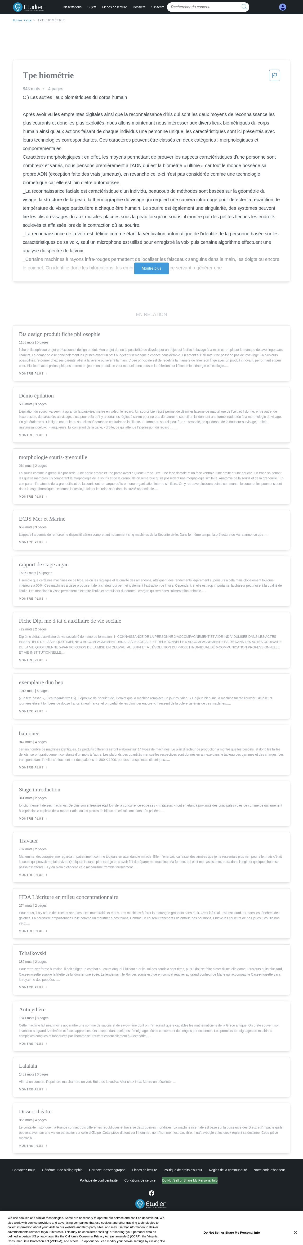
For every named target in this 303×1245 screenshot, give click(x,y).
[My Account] (282, 7)
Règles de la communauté (228, 1170)
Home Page (22, 20)
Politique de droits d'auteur (183, 1170)
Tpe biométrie (51, 20)
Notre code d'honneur (269, 1170)
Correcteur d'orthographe (107, 1170)
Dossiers (139, 7)
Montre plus (151, 268)
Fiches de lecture (114, 7)
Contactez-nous (23, 1170)
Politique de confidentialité (79, 1180)
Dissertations (72, 7)
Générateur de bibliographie (62, 1170)
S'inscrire (158, 7)
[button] (274, 77)
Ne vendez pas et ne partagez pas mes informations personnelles (190, 1180)
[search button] (244, 7)
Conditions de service (120, 1180)
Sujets (91, 7)
